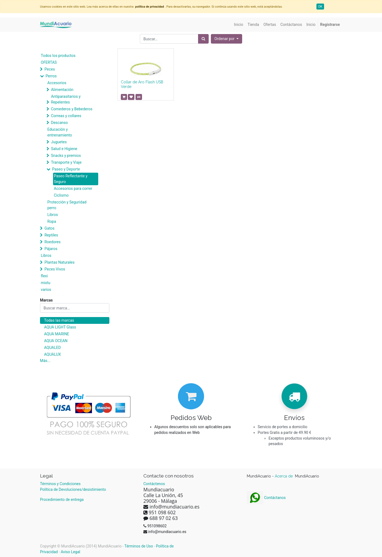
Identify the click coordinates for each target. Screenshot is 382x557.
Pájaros (50, 248)
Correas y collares (66, 116)
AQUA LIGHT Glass (60, 327)
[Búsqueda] (203, 39)
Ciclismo (61, 195)
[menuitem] (238, 25)
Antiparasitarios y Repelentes (66, 99)
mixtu (45, 283)
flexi (44, 276)
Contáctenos (154, 484)
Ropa (51, 221)
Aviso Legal (70, 552)
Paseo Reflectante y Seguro (70, 179)
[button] (226, 39)
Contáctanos (266, 497)
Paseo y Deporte (66, 169)
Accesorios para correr (73, 188)
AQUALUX (52, 354)
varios (46, 289)
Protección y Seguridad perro (67, 205)
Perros (51, 76)
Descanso (59, 122)
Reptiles (51, 235)
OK (320, 6)
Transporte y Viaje (66, 162)
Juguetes (59, 142)
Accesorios (56, 83)
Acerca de (284, 476)
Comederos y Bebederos (71, 109)
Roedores (52, 242)
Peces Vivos (54, 269)
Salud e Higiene (64, 149)
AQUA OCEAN (55, 341)
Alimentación (62, 89)
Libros (52, 214)
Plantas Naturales (59, 262)
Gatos (49, 228)
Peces (49, 69)
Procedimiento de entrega (62, 499)
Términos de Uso (138, 546)
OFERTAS (49, 62)
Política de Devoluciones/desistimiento (73, 489)
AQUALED (52, 347)
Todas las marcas (59, 320)
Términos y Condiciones (60, 484)
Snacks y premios (66, 155)
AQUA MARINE (56, 334)
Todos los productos (58, 55)
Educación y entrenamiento (59, 132)
